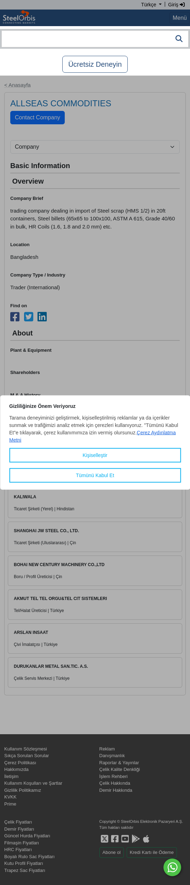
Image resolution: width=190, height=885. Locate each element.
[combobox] (95, 38)
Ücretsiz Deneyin (95, 64)
